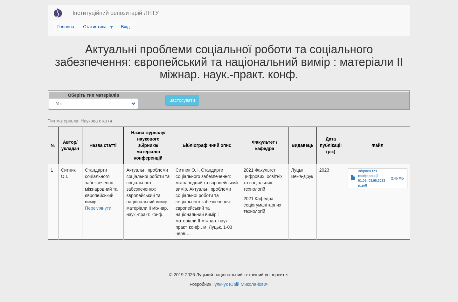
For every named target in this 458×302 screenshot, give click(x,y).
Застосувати (182, 100)
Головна (65, 26)
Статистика (96, 28)
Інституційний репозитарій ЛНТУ (116, 13)
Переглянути (98, 208)
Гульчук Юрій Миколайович (240, 284)
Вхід (125, 26)
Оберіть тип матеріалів (93, 95)
